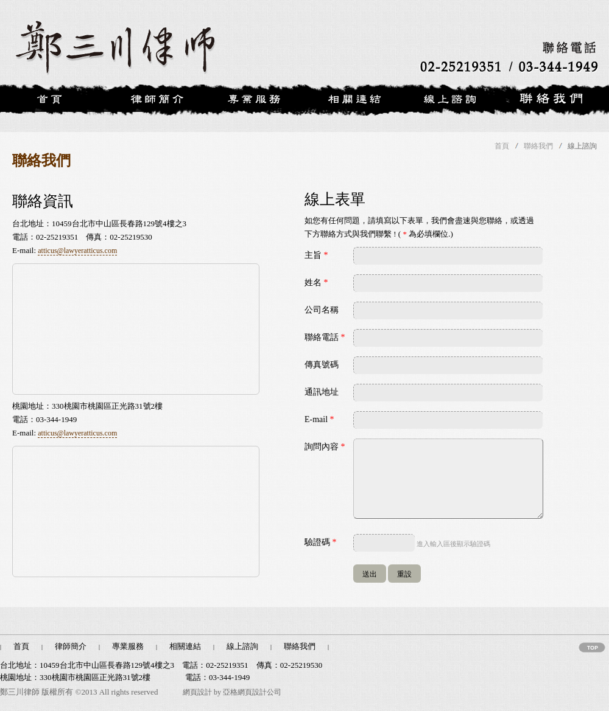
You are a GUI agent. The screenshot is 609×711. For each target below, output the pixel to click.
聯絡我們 (538, 146)
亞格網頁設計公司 (252, 692)
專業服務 (128, 646)
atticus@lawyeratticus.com (77, 250)
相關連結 (185, 646)
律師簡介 (70, 646)
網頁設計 (197, 692)
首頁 (502, 146)
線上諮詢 (242, 646)
